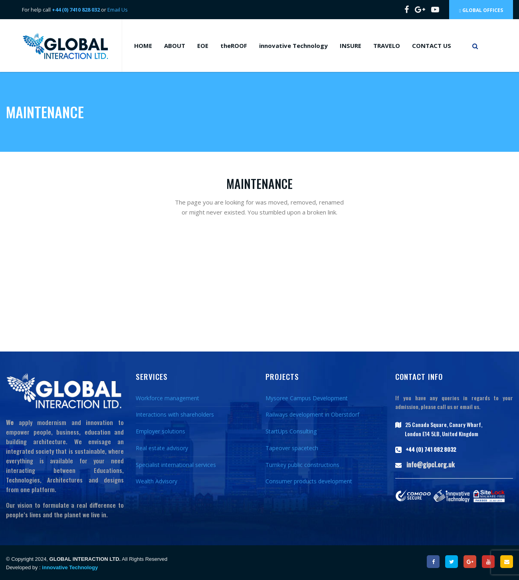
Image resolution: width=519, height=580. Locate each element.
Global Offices (481, 10)
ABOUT (174, 46)
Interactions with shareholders (175, 414)
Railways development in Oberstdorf (312, 414)
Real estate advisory (162, 448)
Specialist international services (176, 465)
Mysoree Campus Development (306, 398)
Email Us (117, 9)
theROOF (233, 46)
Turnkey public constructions (302, 465)
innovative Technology (293, 46)
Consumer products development (308, 481)
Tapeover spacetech (291, 448)
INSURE (350, 46)
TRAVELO (386, 46)
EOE (202, 46)
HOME (143, 46)
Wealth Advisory (156, 481)
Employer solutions (160, 431)
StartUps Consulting (291, 431)
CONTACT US (431, 46)
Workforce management (167, 398)
